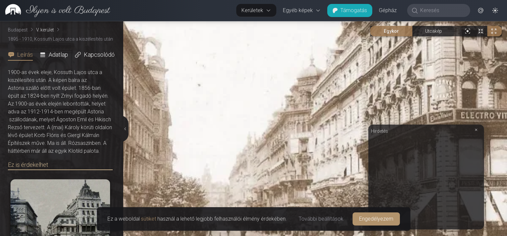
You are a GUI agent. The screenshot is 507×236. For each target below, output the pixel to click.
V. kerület (45, 29)
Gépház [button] (388, 10)
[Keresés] (442, 10)
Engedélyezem (376, 219)
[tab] (22, 55)
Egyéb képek (302, 10)
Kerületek (256, 10)
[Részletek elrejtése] (124, 129)
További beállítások (321, 219)
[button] (480, 10)
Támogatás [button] (350, 10)
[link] (55, 10)
